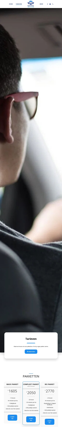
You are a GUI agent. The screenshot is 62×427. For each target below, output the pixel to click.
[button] (47, 4)
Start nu (12, 421)
